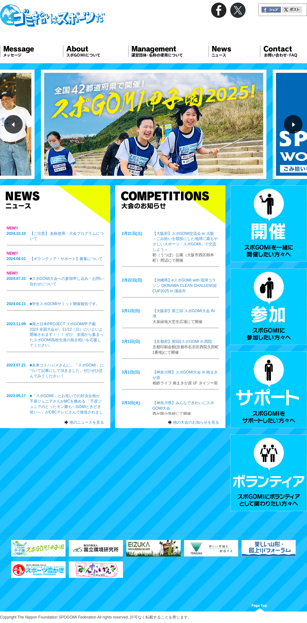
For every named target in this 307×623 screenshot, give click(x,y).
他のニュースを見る (86, 422)
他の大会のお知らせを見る (196, 422)
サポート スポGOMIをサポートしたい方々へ (268, 389)
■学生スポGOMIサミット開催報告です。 (65, 304)
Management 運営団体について (168, 51)
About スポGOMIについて (95, 51)
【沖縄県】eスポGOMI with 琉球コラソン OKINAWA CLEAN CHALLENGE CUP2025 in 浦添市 (185, 285)
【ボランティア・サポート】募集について (66, 259)
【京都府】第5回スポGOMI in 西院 (182, 341)
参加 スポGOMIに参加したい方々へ (268, 306)
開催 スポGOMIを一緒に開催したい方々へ (268, 223)
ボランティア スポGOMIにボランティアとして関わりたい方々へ (268, 473)
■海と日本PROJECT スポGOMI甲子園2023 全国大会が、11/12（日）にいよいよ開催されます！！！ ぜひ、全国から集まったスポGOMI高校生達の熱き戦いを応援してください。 (67, 335)
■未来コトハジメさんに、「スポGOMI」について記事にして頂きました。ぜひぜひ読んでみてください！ (67, 370)
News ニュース (234, 51)
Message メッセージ (31, 51)
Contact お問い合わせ (283, 51)
